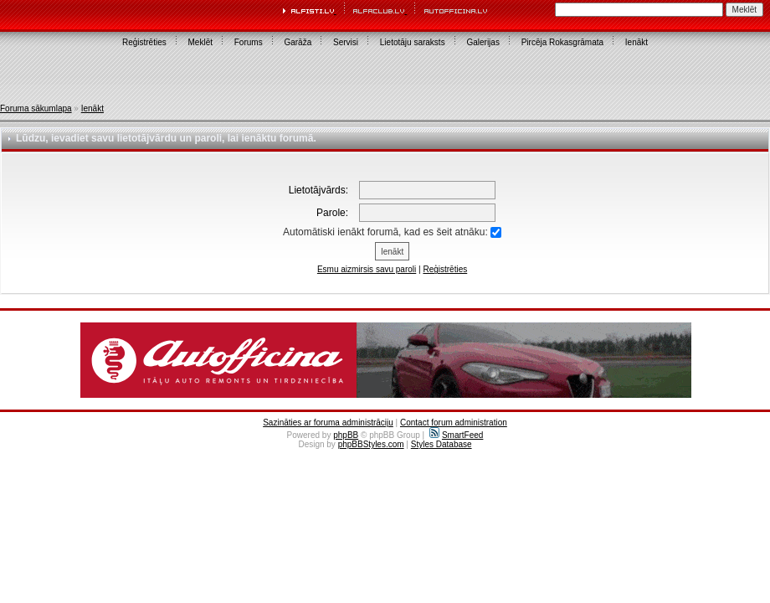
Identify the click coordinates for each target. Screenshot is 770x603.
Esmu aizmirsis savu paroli (366, 269)
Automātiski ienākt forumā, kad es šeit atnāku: (392, 232)
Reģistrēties (144, 42)
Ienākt (636, 42)
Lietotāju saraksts (412, 42)
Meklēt (200, 42)
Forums (248, 42)
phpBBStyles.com (371, 444)
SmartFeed (456, 435)
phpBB (345, 435)
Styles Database (441, 444)
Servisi (345, 42)
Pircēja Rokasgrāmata (562, 42)
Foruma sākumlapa (36, 108)
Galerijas (482, 42)
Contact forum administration (453, 422)
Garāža (297, 42)
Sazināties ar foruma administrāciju (328, 422)
